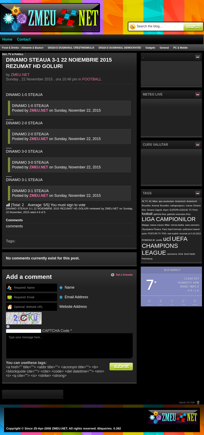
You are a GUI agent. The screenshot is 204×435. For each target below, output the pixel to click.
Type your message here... (69, 346)
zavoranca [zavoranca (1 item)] (172, 254)
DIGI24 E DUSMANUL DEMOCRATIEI (120, 47)
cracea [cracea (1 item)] (189, 205)
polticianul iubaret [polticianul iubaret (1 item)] (191, 229)
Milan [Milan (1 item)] (167, 225)
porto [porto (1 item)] (144, 233)
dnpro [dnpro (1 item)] (166, 210)
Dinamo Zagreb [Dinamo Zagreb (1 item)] (154, 210)
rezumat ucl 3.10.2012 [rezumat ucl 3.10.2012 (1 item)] (190, 233)
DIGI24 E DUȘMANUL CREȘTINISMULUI (71, 47)
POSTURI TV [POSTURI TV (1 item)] (154, 233)
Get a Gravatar (124, 274)
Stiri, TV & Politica (12, 54)
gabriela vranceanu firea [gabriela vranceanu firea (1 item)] (178, 214)
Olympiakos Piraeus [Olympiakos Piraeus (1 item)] (151, 229)
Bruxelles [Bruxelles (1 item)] (164, 205)
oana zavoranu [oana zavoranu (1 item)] (192, 225)
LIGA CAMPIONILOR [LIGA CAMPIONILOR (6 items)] (169, 219)
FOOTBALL (91, 79)
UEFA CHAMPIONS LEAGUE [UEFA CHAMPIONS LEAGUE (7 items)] (164, 245)
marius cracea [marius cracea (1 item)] (157, 225)
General (164, 47)
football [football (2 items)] (147, 214)
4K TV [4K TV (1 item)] (145, 201)
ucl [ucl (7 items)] (167, 238)
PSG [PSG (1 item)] (164, 233)
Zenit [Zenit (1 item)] (180, 254)
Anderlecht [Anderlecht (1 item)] (180, 201)
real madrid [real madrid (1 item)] (172, 233)
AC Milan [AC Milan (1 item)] (153, 201)
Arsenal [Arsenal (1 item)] (155, 205)
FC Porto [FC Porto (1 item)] (193, 210)
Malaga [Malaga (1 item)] (145, 225)
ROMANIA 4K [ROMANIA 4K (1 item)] (148, 240)
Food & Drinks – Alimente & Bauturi (22, 47)
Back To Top (187, 402)
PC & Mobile (180, 47)
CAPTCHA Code (55, 331)
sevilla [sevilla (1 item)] (159, 240)
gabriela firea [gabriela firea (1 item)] (159, 214)
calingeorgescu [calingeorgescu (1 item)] (177, 205)
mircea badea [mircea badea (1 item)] (177, 225)
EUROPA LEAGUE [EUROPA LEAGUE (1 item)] (179, 210)
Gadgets (150, 47)
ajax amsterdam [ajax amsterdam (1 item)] (166, 201)
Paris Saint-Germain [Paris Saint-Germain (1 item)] (172, 229)
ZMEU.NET (20, 75)
